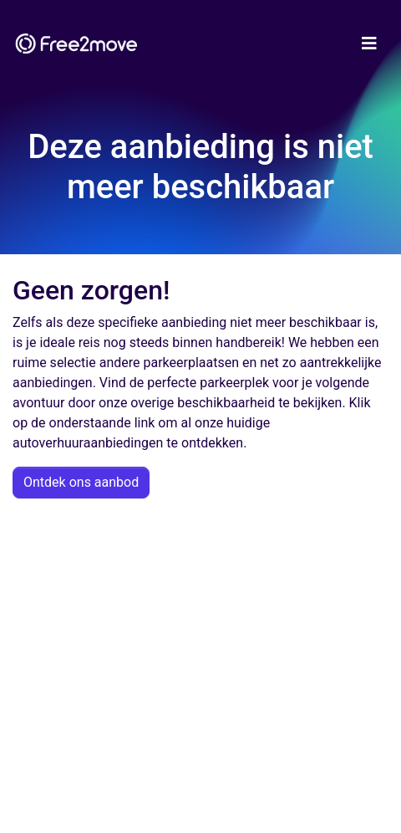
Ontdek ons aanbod (81, 482)
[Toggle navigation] (369, 43)
